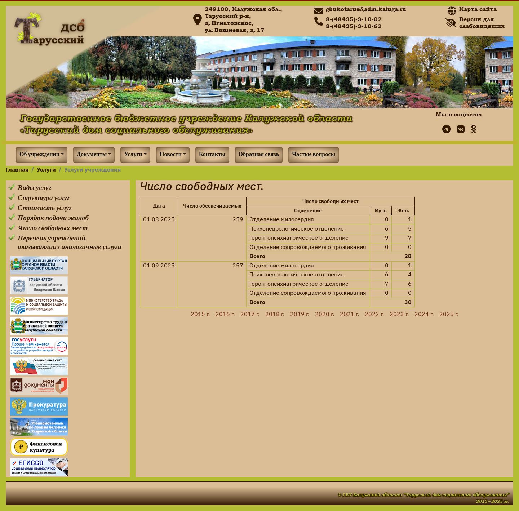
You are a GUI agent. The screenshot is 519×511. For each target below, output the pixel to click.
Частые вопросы (313, 155)
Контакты (212, 155)
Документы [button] (92, 155)
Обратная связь (259, 155)
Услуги (46, 170)
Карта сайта (478, 9)
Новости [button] (171, 155)
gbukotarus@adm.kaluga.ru (366, 9)
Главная (17, 170)
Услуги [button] (133, 155)
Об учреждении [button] (39, 155)
